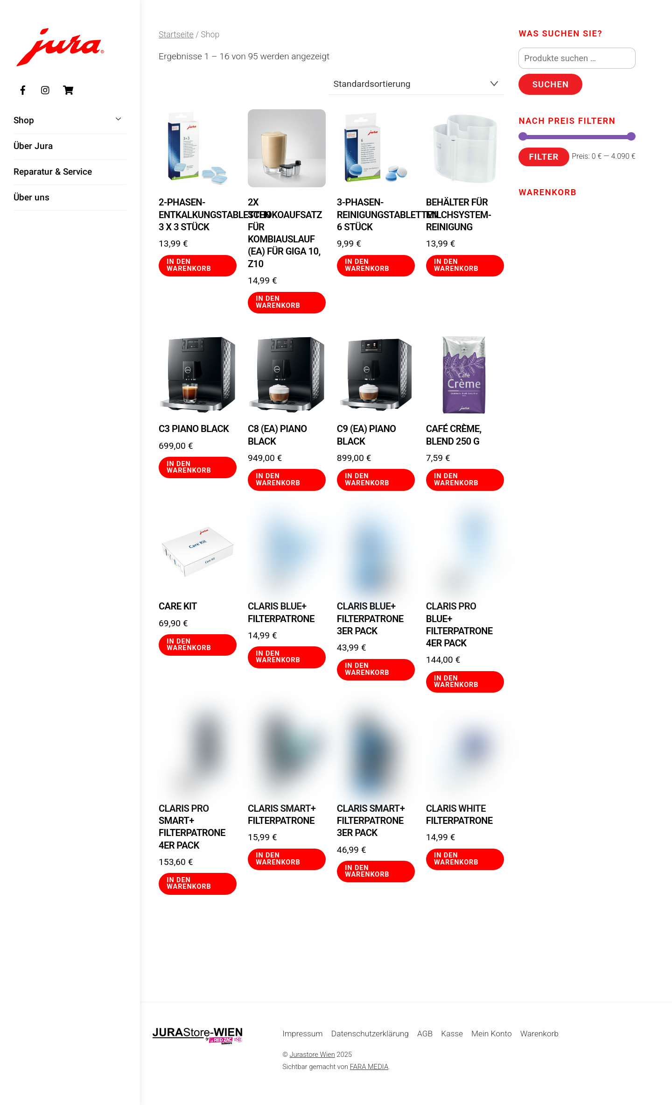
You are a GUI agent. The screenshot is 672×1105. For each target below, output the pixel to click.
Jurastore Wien (312, 1054)
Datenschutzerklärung (370, 1033)
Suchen (550, 84)
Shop (70, 119)
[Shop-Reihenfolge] (416, 84)
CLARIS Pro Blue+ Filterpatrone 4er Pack (459, 625)
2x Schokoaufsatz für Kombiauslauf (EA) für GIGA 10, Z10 (285, 233)
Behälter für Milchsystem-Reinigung (458, 215)
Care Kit (178, 606)
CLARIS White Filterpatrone (459, 814)
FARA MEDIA (369, 1066)
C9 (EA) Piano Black (366, 434)
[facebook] (23, 90)
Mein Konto (491, 1033)
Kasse (452, 1033)
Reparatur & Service (53, 172)
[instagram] (45, 90)
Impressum (302, 1033)
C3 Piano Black (194, 428)
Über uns (31, 198)
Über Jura (33, 147)
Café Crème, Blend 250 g (454, 434)
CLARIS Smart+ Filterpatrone (281, 814)
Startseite (176, 34)
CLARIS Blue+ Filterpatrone (281, 612)
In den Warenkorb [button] (189, 265)
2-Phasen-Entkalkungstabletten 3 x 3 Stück (198, 215)
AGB (425, 1033)
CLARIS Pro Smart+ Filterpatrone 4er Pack (192, 827)
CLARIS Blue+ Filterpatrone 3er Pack (370, 619)
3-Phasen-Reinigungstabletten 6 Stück (376, 215)
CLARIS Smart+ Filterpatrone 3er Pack (371, 821)
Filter (544, 157)
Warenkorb (539, 1033)
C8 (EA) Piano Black (277, 434)
